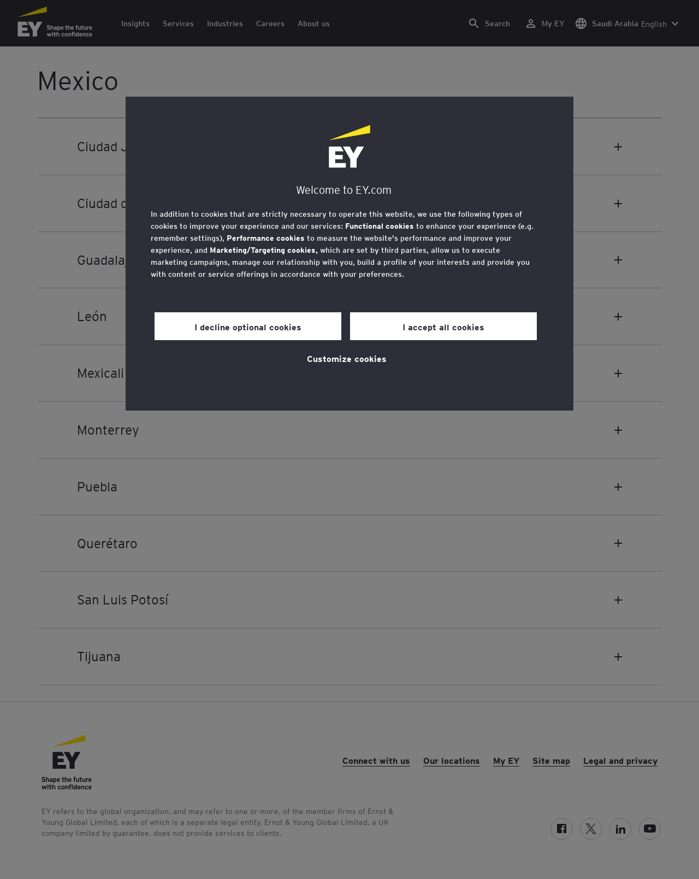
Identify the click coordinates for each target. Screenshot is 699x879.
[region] (349, 254)
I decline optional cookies (247, 326)
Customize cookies (347, 358)
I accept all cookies (443, 326)
